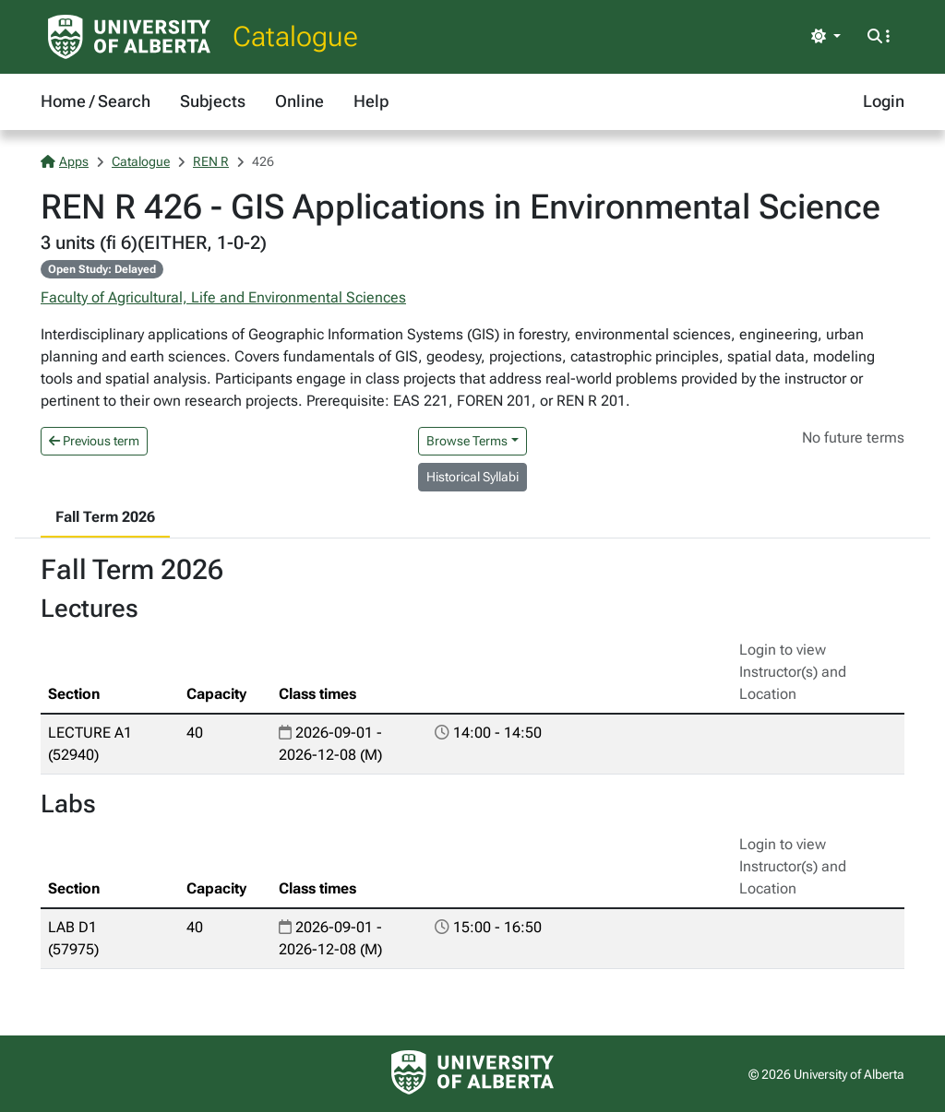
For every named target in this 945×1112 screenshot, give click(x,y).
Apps (65, 161)
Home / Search (95, 101)
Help (371, 101)
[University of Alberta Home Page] (129, 37)
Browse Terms (467, 440)
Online (299, 101)
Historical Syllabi (472, 476)
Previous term (94, 440)
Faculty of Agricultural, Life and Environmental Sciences (223, 297)
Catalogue (295, 36)
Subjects (212, 101)
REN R (211, 161)
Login (883, 101)
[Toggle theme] (826, 36)
